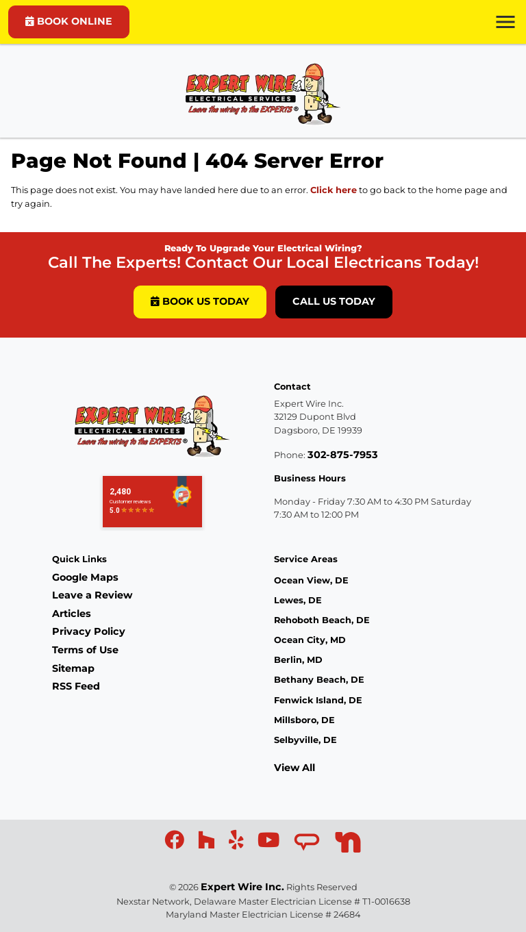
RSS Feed (76, 686)
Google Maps (85, 577)
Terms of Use (85, 650)
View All (294, 767)
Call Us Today (333, 301)
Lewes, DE (298, 600)
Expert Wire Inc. (242, 887)
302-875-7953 (343, 455)
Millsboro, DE (304, 720)
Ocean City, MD (310, 640)
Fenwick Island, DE (318, 700)
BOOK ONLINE (68, 21)
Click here (333, 190)
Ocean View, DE (311, 580)
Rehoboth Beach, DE (322, 620)
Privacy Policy (88, 631)
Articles (71, 613)
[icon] (175, 843)
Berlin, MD (298, 660)
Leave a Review (92, 595)
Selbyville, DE (305, 740)
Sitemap (73, 668)
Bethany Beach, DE (319, 680)
